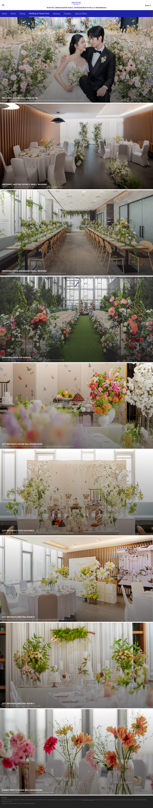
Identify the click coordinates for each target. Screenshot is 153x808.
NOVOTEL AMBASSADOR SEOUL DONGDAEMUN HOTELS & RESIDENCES (76, 3)
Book (149, 5)
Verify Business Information (88, 799)
